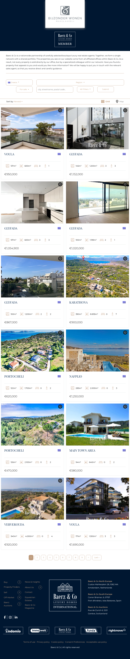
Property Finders (12, 587)
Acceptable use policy (96, 642)
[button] (18, 101)
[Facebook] (5, 617)
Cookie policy (57, 642)
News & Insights (32, 582)
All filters (84, 89)
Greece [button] (13, 82)
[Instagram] (10, 617)
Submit (105, 89)
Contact (28, 592)
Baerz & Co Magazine (30, 606)
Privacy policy (43, 642)
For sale (23, 89)
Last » (96, 557)
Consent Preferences (75, 642)
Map (120, 101)
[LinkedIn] (16, 617)
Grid (105, 101)
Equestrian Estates (30, 599)
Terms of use (29, 642)
